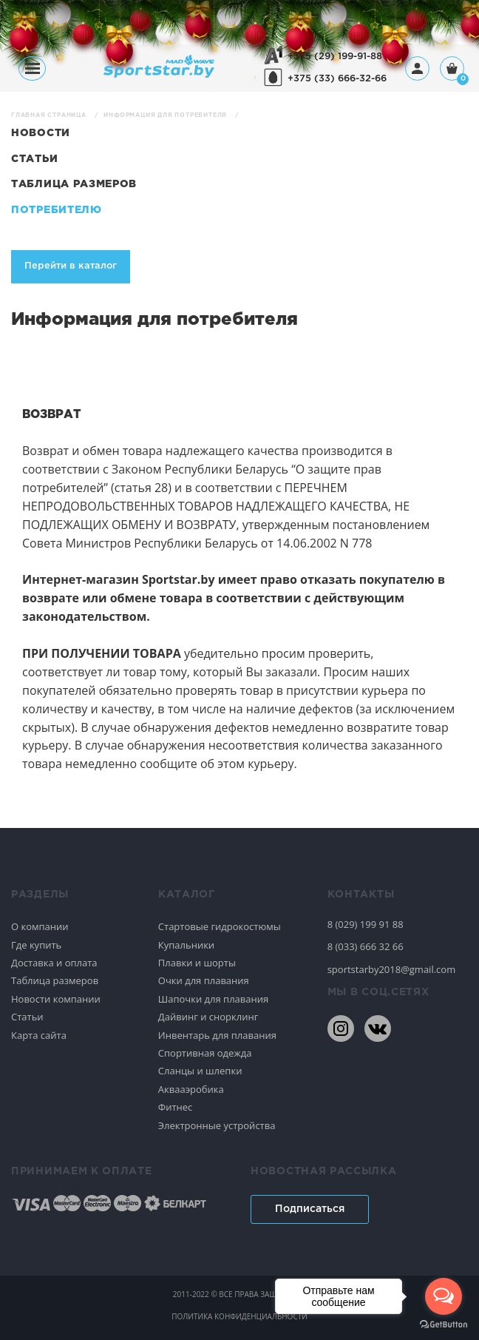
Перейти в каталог (70, 266)
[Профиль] (417, 68)
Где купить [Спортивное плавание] (36, 945)
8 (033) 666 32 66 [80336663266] (365, 946)
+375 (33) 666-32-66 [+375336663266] (337, 79)
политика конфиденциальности (239, 1316)
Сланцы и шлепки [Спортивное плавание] (200, 1070)
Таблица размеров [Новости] (74, 184)
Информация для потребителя (166, 115)
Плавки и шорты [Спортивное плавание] (197, 962)
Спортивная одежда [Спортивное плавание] (205, 1053)
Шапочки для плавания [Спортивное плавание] (213, 999)
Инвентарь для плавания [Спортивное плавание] (217, 1035)
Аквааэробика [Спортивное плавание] (191, 1089)
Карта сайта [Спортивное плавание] (39, 1035)
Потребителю (56, 210)
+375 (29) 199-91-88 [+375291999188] (335, 57)
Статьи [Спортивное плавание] (27, 1016)
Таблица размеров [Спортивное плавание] (54, 980)
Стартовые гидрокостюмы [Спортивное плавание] (219, 926)
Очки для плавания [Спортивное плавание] (203, 980)
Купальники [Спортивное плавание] (186, 945)
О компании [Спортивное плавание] (40, 926)
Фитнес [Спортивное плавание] (175, 1107)
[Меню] (32, 68)
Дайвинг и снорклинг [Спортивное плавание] (208, 1016)
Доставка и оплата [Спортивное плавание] (54, 962)
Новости (40, 133)
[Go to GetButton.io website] (443, 1325)
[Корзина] (452, 70)
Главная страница (50, 115)
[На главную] (158, 73)
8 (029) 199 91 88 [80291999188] (365, 924)
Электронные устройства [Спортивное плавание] (217, 1125)
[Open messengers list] (443, 1296)
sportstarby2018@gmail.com (391, 969)
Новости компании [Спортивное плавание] (56, 999)
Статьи (34, 159)
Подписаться (309, 1209)
